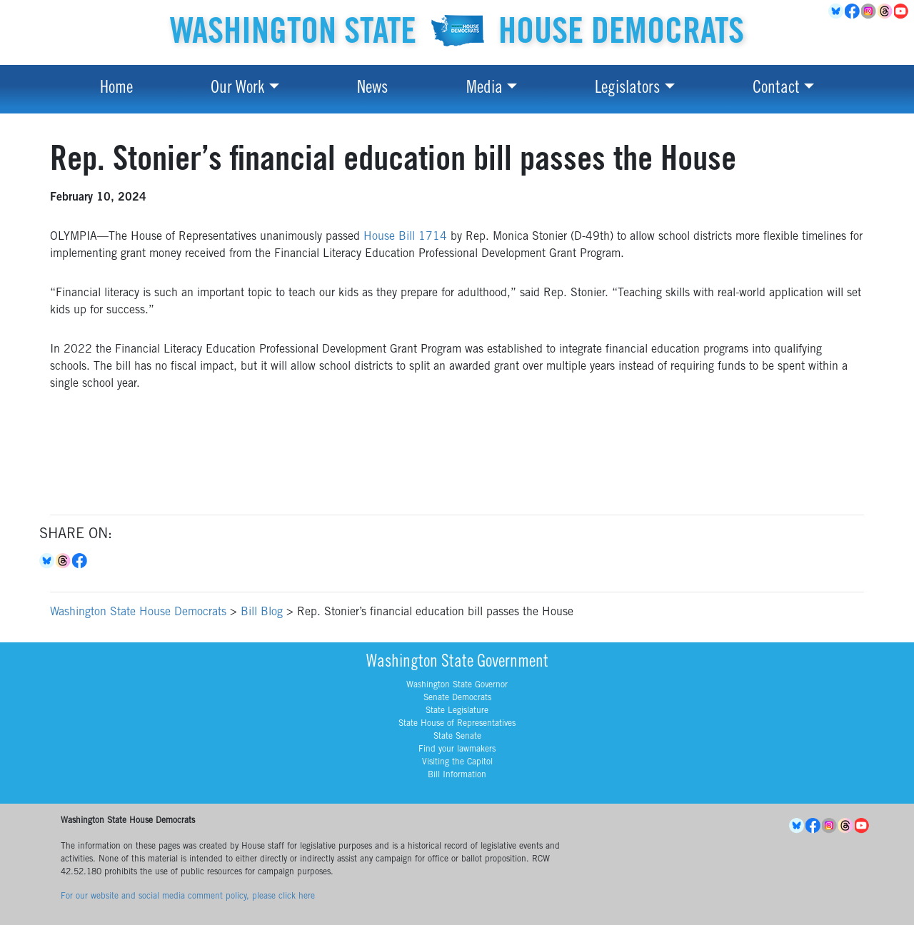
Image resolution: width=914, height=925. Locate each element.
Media (484, 89)
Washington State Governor (457, 685)
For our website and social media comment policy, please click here (188, 896)
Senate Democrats (457, 698)
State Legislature (457, 711)
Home (116, 89)
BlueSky (836, 11)
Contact (776, 89)
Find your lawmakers (457, 749)
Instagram (869, 11)
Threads (886, 11)
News (372, 89)
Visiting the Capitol (457, 762)
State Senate (457, 736)
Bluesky (47, 561)
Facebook (853, 11)
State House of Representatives (457, 723)
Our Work (237, 89)
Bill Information (457, 775)
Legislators (627, 89)
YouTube (902, 11)
